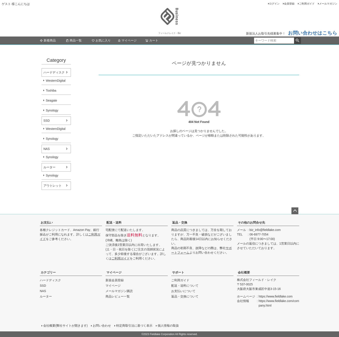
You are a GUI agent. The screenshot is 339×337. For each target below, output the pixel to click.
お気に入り (101, 40)
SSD (46, 120)
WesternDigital (56, 80)
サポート (178, 272)
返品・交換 (179, 222)
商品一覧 (74, 40)
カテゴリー (48, 272)
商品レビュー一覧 (118, 296)
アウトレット (52, 185)
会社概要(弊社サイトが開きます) (65, 325)
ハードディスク (54, 72)
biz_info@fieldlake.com (265, 230)
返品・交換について (184, 296)
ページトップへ (294, 210)
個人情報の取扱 (168, 325)
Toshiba (51, 90)
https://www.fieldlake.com (276, 296)
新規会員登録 (115, 280)
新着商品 (48, 40)
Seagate (51, 100)
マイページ (127, 40)
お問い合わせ (102, 325)
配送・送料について (184, 285)
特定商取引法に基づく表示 (134, 325)
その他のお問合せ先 (251, 222)
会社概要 (244, 272)
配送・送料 (114, 222)
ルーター (49, 167)
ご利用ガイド (307, 3)
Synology (52, 110)
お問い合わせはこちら (312, 33)
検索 (297, 41)
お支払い (47, 222)
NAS (46, 149)
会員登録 (289, 3)
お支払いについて (183, 291)
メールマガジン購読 (119, 291)
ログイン (274, 3)
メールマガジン (328, 3)
